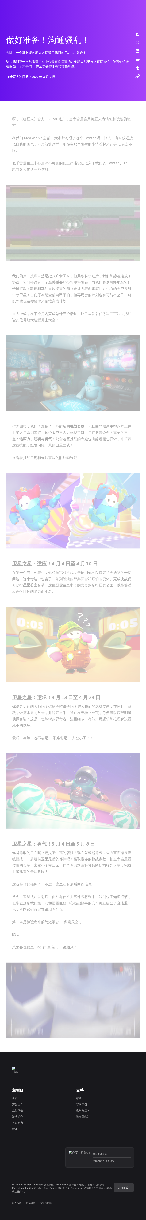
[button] (135, 36)
